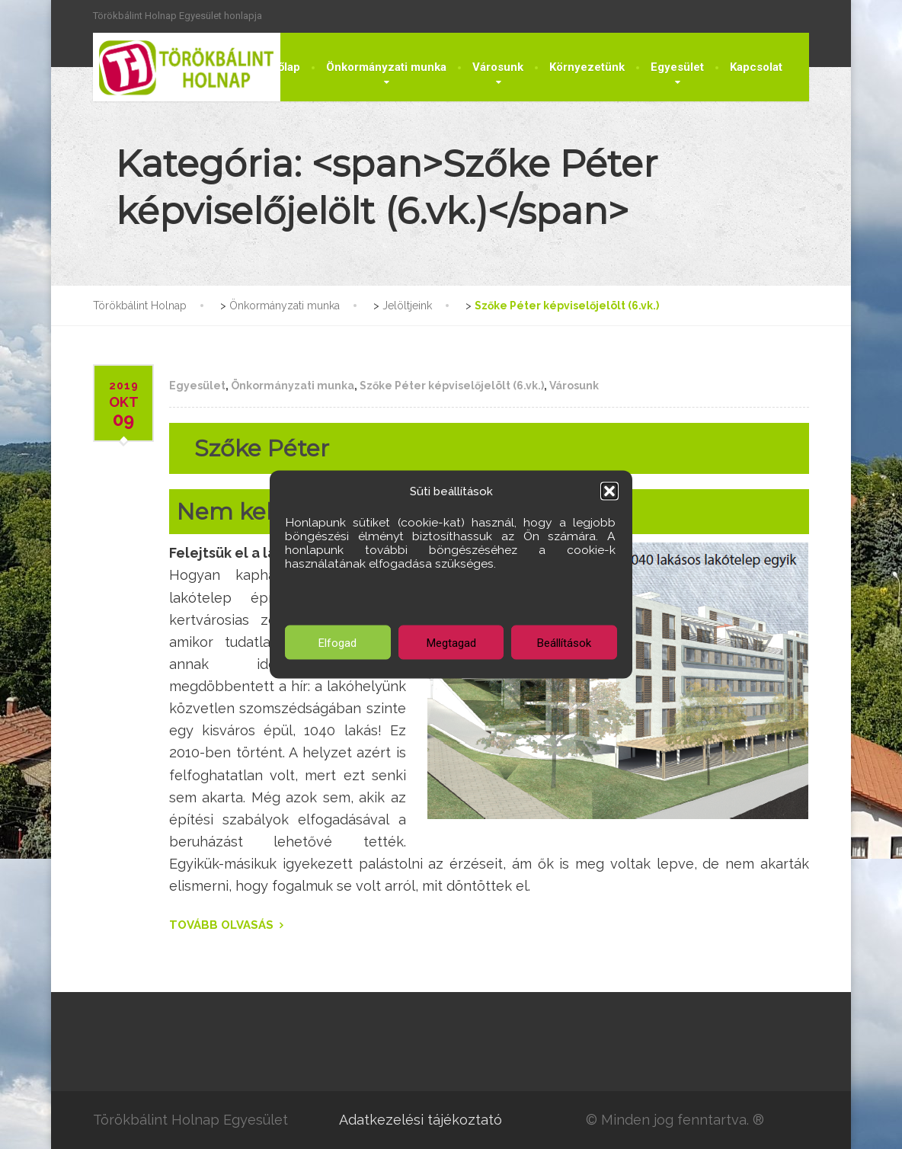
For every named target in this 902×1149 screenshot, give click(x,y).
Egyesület (677, 67)
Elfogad (337, 642)
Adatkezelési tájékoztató (420, 1120)
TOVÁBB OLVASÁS (221, 925)
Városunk (497, 67)
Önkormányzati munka (386, 67)
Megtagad (451, 642)
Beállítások (564, 642)
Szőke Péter (261, 448)
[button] (609, 491)
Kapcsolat (756, 67)
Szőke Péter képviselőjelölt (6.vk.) (452, 385)
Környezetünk (587, 67)
